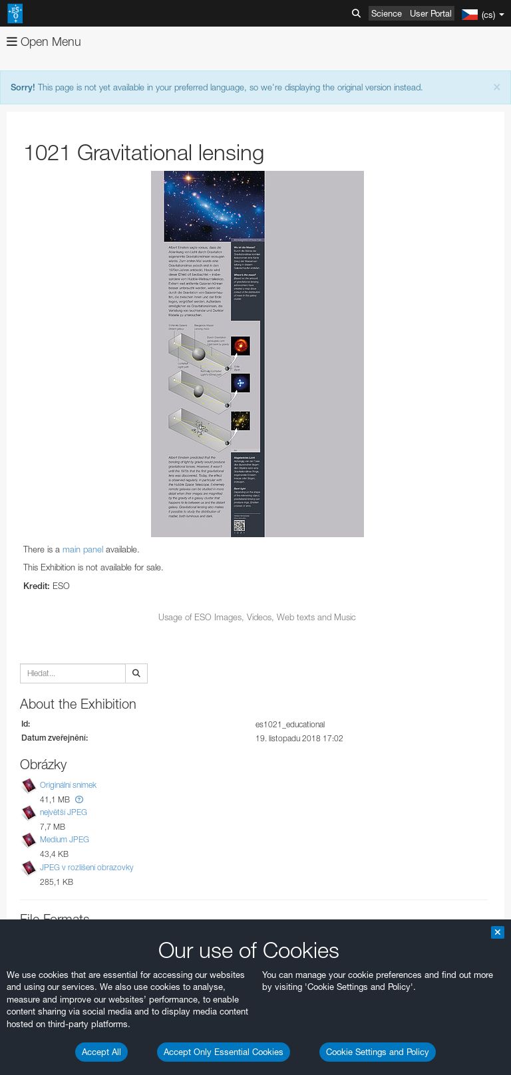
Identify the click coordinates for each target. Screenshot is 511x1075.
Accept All (101, 1051)
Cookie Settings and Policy (377, 1051)
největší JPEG (63, 812)
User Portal (431, 13)
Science (386, 13)
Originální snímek (68, 785)
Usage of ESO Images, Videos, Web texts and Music (257, 617)
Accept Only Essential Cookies (223, 1051)
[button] (79, 799)
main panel (83, 549)
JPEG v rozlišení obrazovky (87, 867)
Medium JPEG (64, 839)
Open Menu (44, 42)
